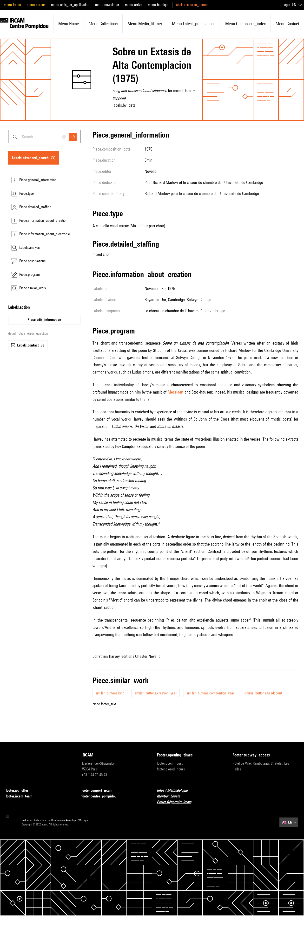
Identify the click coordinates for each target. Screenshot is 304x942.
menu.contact (287, 23)
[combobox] (44, 136)
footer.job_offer (20, 790)
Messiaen (175, 392)
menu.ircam (12, 4)
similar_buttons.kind (110, 693)
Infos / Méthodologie (175, 790)
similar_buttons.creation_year (155, 693)
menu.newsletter (107, 4)
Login (286, 4)
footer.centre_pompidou (101, 796)
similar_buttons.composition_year (210, 693)
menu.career (36, 4)
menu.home (68, 23)
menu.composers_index (245, 23)
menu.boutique (158, 4)
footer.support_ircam (99, 790)
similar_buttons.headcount (263, 693)
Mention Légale (171, 796)
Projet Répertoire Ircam (177, 802)
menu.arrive (133, 4)
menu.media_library (144, 23)
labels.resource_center (191, 4)
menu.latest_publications (193, 23)
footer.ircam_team (22, 796)
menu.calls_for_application (70, 4)
